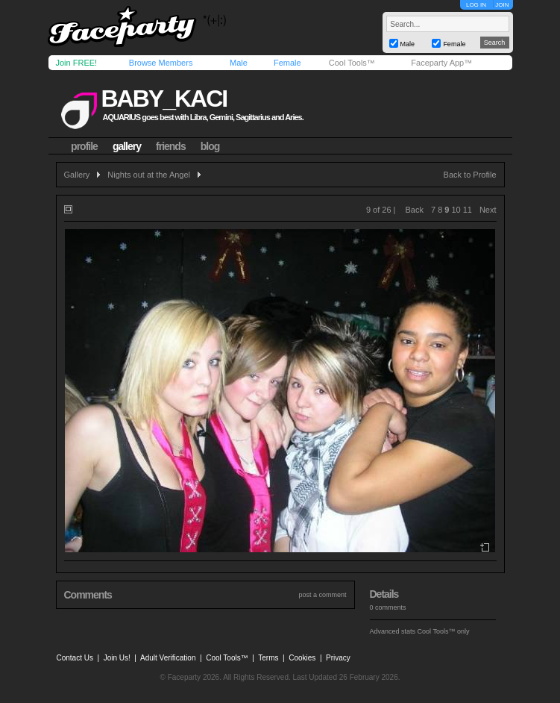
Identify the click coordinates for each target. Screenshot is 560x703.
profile (84, 146)
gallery (127, 146)
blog (210, 146)
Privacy (338, 658)
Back (415, 209)
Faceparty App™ (441, 62)
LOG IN (476, 4)
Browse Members (161, 62)
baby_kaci (164, 98)
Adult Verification (168, 658)
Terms (268, 658)
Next (488, 209)
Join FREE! (77, 62)
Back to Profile (470, 174)
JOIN (502, 4)
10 (455, 209)
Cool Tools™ (352, 62)
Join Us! (117, 658)
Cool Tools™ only (444, 631)
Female (287, 62)
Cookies (302, 658)
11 (467, 209)
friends (171, 146)
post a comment (322, 595)
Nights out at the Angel (148, 174)
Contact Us (75, 658)
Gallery (77, 174)
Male (239, 62)
